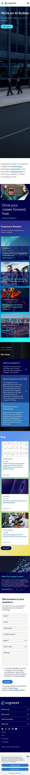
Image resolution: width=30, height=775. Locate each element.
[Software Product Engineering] (26, 418)
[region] (15, 765)
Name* (6, 616)
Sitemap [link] (3, 732)
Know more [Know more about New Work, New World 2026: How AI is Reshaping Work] (6, 508)
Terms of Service (15, 690)
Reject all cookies (15, 769)
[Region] (15, 640)
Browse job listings (8, 218)
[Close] (28, 756)
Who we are (5, 714)
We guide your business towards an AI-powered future (12, 307)
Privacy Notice (20, 676)
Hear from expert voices (12, 576)
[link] (10, 3)
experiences (17, 171)
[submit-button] (7, 682)
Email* (6, 622)
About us (6, 330)
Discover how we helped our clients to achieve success (14, 280)
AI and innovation (7, 719)
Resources (4, 724)
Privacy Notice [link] (5, 738)
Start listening (6, 589)
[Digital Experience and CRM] (26, 391)
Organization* (8, 628)
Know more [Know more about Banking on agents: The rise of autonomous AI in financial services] (6, 542)
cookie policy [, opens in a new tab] (4, 761)
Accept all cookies (15, 765)
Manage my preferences (15, 773)
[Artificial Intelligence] (26, 369)
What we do (5, 709)
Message (7, 652)
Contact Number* (10, 634)
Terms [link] (3, 735)
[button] (28, 3)
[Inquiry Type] (15, 646)
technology (17, 166)
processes (16, 169)
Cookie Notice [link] (4, 742)
